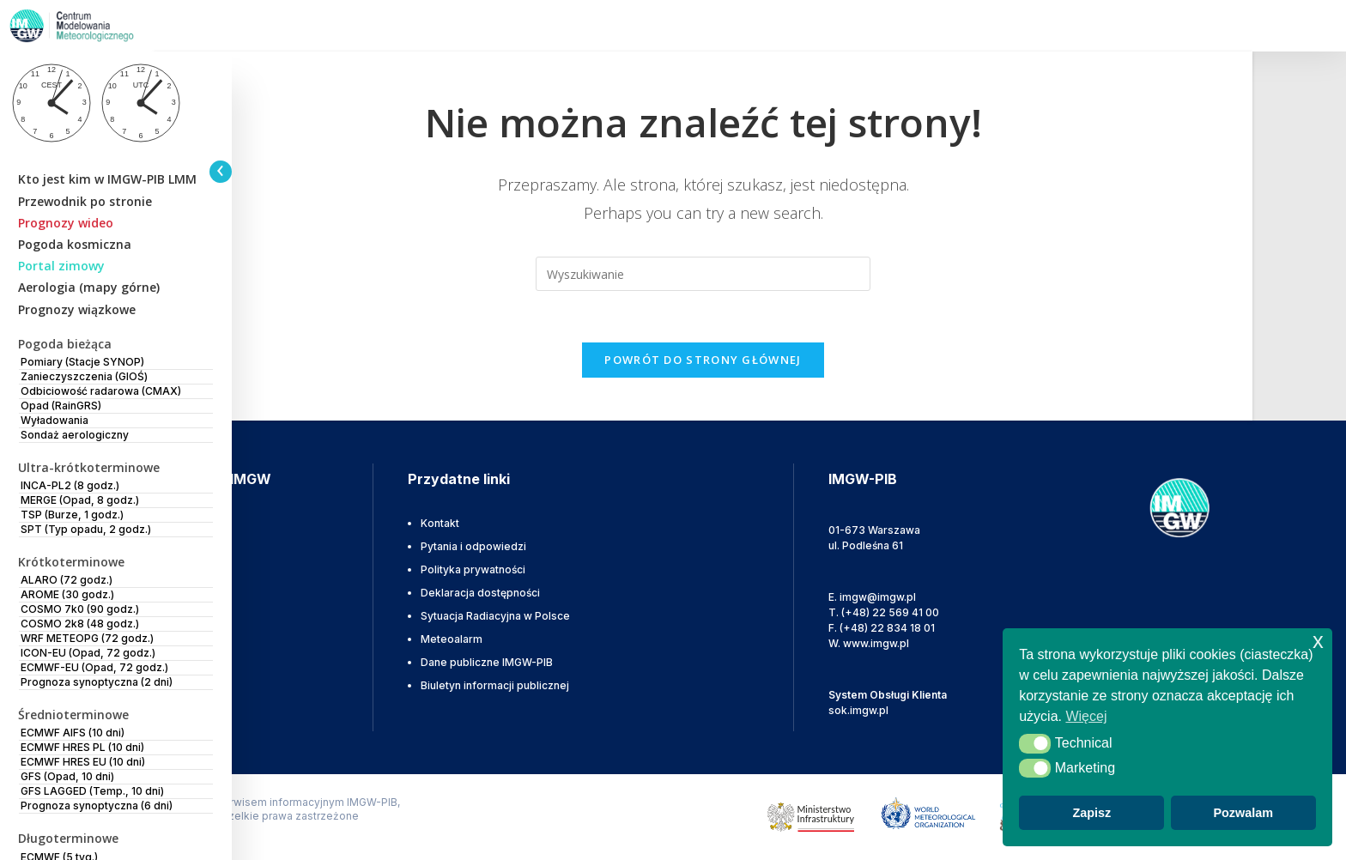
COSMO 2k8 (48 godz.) (80, 623)
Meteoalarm (451, 639)
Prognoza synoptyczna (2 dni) (97, 681)
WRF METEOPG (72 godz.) (87, 638)
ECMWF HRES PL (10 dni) (82, 747)
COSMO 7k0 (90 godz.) (80, 609)
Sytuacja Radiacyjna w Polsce (495, 615)
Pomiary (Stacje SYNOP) (82, 361)
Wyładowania (54, 420)
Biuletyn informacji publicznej (495, 685)
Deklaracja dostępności (480, 592)
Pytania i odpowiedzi (473, 546)
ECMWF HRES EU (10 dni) (83, 761)
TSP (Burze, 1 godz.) (72, 514)
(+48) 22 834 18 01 (887, 627)
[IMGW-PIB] (94, 26)
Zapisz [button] (1091, 813)
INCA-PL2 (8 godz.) (70, 485)
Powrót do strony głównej (702, 359)
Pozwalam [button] (1243, 813)
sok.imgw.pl (858, 710)
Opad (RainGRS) (61, 405)
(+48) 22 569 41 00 (890, 612)
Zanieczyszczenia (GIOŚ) (84, 376)
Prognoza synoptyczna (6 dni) (97, 805)
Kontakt (440, 523)
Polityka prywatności (473, 569)
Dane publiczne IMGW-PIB (487, 662)
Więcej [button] (1086, 716)
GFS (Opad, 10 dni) (67, 776)
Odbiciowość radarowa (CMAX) (101, 391)
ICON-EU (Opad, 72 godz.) (88, 652)
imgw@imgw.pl (878, 596)
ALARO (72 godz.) (66, 579)
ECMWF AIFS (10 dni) (72, 732)
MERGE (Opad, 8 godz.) (80, 500)
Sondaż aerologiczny (75, 434)
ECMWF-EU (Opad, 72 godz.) (94, 667)
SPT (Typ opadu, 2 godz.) (86, 529)
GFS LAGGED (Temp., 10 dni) (92, 790)
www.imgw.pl (876, 643)
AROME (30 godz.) (67, 594)
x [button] (1318, 641)
